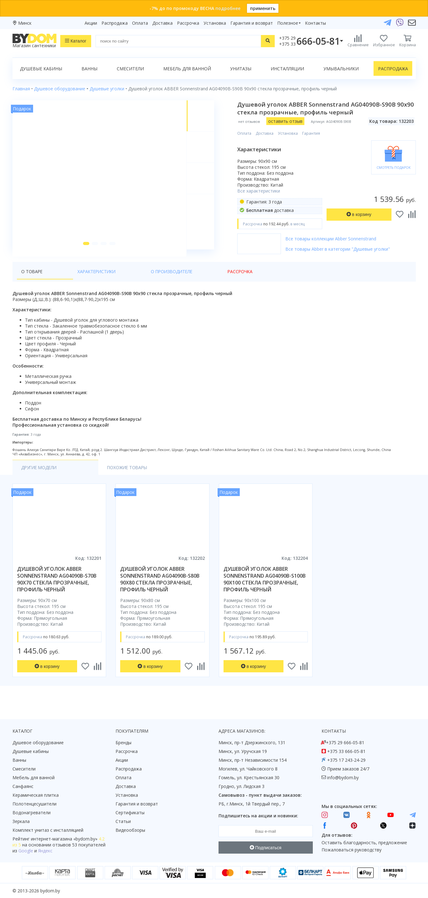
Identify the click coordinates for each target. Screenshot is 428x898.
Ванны (89, 69)
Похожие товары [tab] (97, 475)
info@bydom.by (343, 777)
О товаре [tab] (32, 279)
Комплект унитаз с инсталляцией (47, 830)
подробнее (227, 8)
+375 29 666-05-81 (345, 742)
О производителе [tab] (123, 279)
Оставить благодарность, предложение (364, 842)
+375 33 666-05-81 (346, 751)
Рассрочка (188, 23)
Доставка (162, 23)
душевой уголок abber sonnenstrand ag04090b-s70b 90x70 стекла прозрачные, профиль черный (56, 586)
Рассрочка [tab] (167, 279)
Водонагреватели (31, 812)
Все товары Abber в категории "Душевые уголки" (340, 249)
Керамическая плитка (35, 795)
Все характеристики (261, 191)
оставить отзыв (288, 121)
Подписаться (266, 847)
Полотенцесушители (34, 804)
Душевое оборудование (38, 742)
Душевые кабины (41, 69)
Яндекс (45, 851)
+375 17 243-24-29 (346, 760)
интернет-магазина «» (64, 839)
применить (262, 8)
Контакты (315, 23)
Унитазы (240, 69)
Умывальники (341, 69)
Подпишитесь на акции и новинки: (258, 816)
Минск (25, 23)
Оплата (140, 23)
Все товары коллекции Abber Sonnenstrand (333, 239)
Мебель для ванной (187, 69)
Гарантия (314, 133)
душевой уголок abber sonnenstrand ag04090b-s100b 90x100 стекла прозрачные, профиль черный (265, 586)
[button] (84, 250)
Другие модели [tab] (40, 475)
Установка (215, 23)
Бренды (123, 742)
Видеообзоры (130, 830)
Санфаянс (22, 786)
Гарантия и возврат (251, 23)
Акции (91, 23)
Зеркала (21, 821)
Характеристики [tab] (72, 279)
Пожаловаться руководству (351, 850)
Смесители (130, 69)
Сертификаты (130, 812)
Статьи (123, 821)
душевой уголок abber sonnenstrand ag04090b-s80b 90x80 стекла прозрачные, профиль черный (159, 586)
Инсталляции (287, 69)
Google (25, 851)
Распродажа (114, 23)
